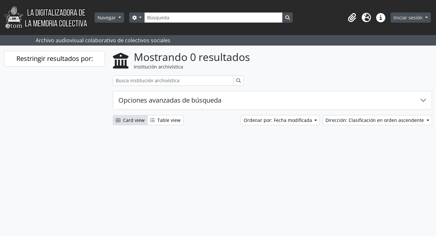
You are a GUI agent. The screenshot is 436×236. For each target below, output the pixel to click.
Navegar (107, 17)
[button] (352, 17)
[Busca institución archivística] (173, 80)
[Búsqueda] (213, 17)
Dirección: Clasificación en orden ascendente (375, 120)
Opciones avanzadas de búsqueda (169, 100)
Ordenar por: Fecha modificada (278, 120)
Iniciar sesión (408, 17)
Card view (130, 120)
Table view (165, 120)
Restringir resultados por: (54, 58)
